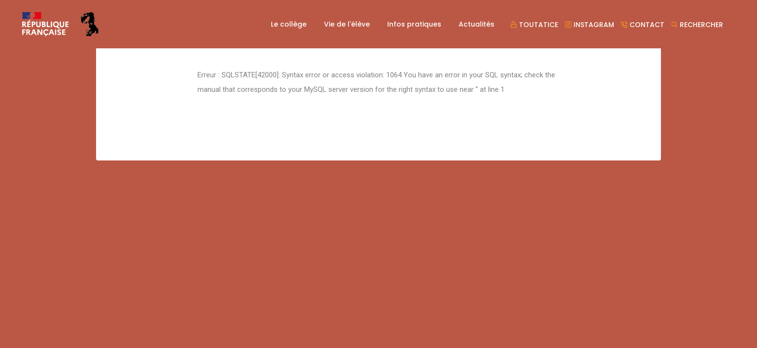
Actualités (476, 24)
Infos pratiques (414, 24)
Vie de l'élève (347, 24)
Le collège (289, 24)
